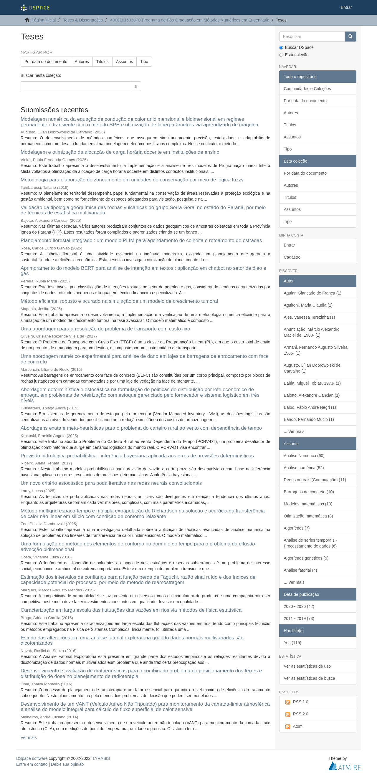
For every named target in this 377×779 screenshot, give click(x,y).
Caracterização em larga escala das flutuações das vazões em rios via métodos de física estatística (131, 610)
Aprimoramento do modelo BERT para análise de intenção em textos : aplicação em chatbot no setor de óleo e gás (143, 271)
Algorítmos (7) (297, 528)
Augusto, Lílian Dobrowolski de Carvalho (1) (312, 368)
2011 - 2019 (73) (299, 618)
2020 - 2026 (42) (299, 606)
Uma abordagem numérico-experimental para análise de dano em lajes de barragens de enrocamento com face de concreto (145, 359)
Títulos (102, 61)
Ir (136, 86)
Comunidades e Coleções (307, 88)
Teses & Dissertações (83, 20)
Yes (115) (292, 642)
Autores (82, 61)
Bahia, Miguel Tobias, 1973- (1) (312, 383)
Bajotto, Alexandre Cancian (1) (312, 395)
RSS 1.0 (296, 702)
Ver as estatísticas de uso (307, 666)
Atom (293, 726)
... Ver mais (294, 431)
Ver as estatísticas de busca (309, 678)
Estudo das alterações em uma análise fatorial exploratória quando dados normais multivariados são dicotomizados (132, 640)
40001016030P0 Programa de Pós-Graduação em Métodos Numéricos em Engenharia (189, 20)
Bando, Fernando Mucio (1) (309, 419)
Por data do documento (45, 61)
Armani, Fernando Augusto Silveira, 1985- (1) (316, 350)
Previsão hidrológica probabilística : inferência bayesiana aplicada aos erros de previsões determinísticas (137, 456)
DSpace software (32, 758)
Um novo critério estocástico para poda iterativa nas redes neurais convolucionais (111, 483)
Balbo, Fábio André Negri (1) (310, 407)
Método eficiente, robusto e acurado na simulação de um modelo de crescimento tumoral (119, 301)
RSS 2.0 (296, 714)
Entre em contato (32, 764)
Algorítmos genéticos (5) (306, 558)
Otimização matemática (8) (308, 516)
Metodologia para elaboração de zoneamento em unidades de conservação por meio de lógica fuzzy (132, 180)
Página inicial (44, 20)
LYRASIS (101, 758)
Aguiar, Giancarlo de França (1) (312, 293)
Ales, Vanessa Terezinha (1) (309, 317)
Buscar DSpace (296, 47)
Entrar (289, 245)
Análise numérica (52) (304, 467)
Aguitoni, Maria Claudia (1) (308, 305)
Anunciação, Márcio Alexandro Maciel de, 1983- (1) (312, 332)
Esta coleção (294, 54)
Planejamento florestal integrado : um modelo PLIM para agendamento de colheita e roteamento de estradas (141, 240)
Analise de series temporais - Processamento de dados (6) (310, 543)
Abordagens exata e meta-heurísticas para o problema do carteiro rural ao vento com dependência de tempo (141, 428)
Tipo (144, 61)
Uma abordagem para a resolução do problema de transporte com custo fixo (105, 329)
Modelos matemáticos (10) (308, 504)
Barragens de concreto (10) (309, 491)
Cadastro (292, 257)
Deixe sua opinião (67, 764)
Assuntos (124, 61)
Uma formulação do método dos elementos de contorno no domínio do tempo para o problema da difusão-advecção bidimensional (139, 546)
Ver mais (29, 737)
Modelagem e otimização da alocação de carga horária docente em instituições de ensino (120, 152)
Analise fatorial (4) (300, 570)
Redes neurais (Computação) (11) (315, 479)
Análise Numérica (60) (304, 455)
